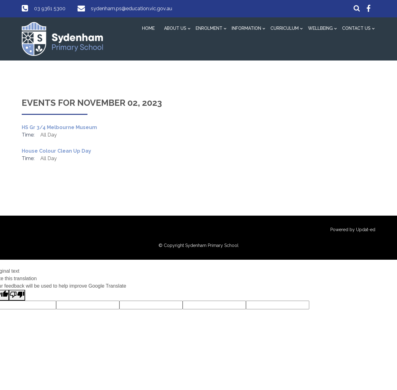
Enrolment (209, 28)
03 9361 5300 (49, 8)
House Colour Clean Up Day (56, 151)
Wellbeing (320, 28)
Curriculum (284, 28)
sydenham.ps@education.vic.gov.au (131, 8)
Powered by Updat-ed (352, 229)
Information (246, 28)
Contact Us (356, 28)
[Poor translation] (17, 295)
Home (148, 28)
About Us (175, 28)
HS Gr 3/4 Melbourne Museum (59, 127)
